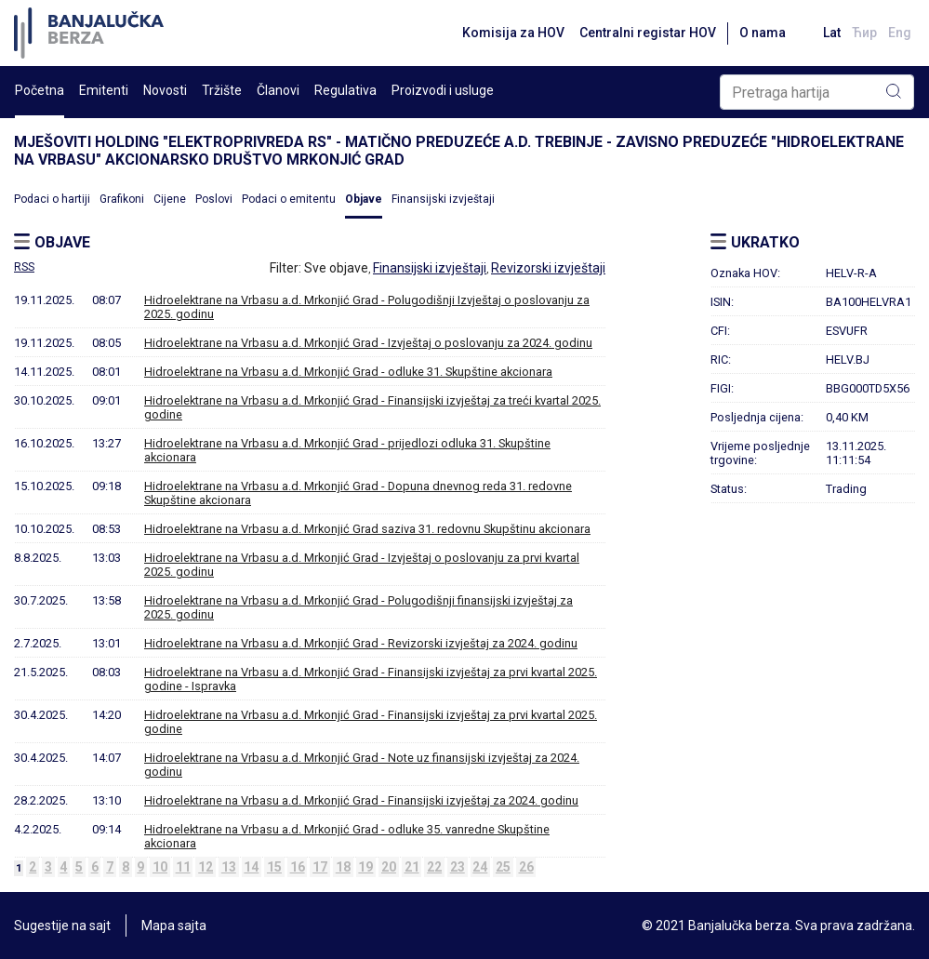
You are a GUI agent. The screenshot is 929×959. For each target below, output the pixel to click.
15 (274, 866)
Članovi (278, 90)
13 (228, 866)
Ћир (864, 32)
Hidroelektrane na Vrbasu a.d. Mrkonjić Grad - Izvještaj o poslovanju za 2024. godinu (368, 343)
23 (457, 866)
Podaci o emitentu (289, 199)
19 (365, 866)
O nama (762, 32)
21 (412, 866)
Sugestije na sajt (62, 925)
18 (343, 866)
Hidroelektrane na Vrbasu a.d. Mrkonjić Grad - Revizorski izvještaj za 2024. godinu (360, 643)
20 (388, 866)
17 (319, 866)
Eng (899, 32)
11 (183, 866)
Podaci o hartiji (52, 199)
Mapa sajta (173, 925)
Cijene (169, 199)
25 (503, 866)
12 (205, 866)
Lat (832, 32)
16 (297, 866)
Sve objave (336, 267)
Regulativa (345, 90)
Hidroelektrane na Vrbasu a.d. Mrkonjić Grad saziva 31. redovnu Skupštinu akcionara (367, 529)
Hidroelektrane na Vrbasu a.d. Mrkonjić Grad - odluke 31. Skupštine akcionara (348, 372)
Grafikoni (122, 199)
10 (160, 866)
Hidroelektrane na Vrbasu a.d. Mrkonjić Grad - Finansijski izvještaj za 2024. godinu (361, 800)
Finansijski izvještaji (443, 199)
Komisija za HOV (513, 32)
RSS (24, 266)
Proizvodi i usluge (443, 90)
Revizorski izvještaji (548, 267)
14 (251, 866)
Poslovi (213, 199)
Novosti (165, 90)
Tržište (222, 90)
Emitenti (103, 90)
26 (526, 866)
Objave (363, 199)
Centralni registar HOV (647, 32)
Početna (39, 90)
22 (434, 866)
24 (479, 866)
